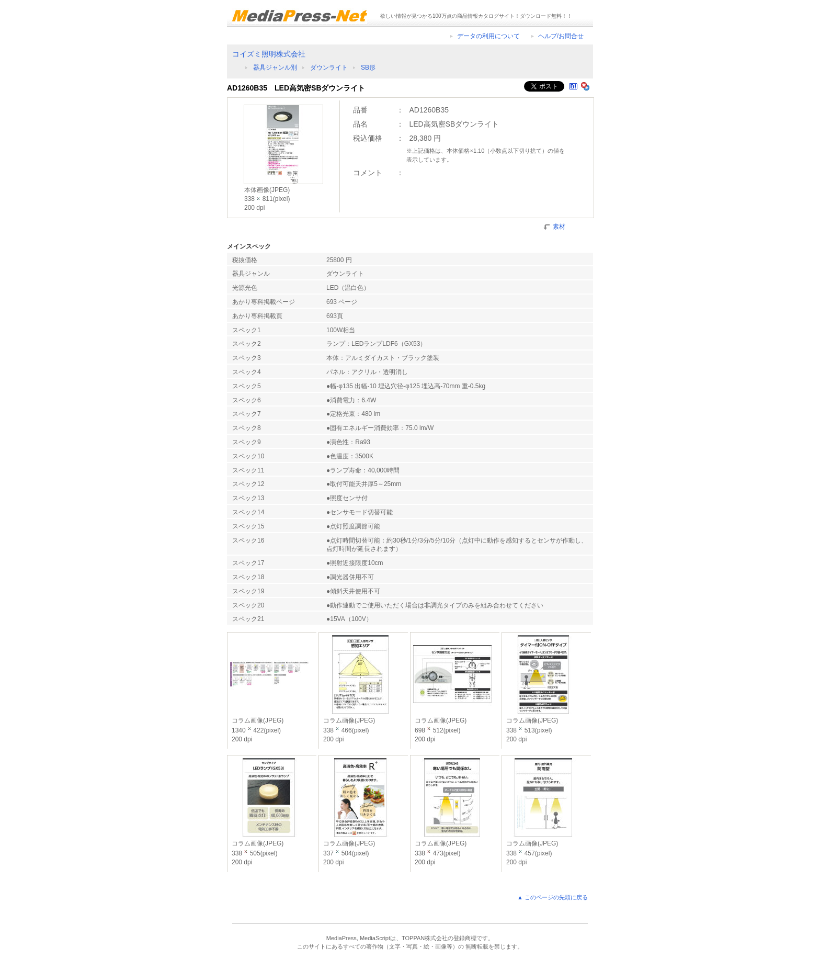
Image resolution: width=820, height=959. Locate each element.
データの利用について (488, 36)
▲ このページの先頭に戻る (552, 897)
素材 (559, 226)
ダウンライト (329, 67)
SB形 (368, 67)
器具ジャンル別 (275, 67)
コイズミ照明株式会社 (268, 54)
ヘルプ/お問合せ (561, 36)
